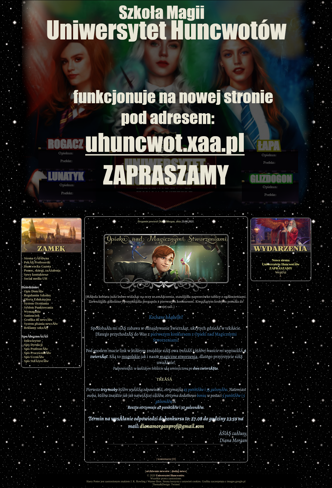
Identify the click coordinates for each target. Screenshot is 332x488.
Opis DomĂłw (34, 291)
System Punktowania (38, 307)
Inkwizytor (32, 341)
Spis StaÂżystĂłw (36, 361)
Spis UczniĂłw (34, 357)
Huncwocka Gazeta (37, 266)
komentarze (165, 458)
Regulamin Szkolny (37, 295)
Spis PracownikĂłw (37, 353)
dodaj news (179, 471)
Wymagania (32, 311)
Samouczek (32, 315)
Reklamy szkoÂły (36, 328)
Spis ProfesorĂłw (36, 349)
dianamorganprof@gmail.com (172, 426)
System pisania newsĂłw (41, 324)
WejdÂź (280, 272)
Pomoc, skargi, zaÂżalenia (42, 270)
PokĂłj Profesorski (37, 262)
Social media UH (35, 278)
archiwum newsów (158, 471)
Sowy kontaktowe (36, 274)
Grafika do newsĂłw (38, 320)
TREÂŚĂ (165, 379)
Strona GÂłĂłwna (36, 258)
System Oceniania (36, 303)
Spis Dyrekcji (33, 345)
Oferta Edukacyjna (37, 299)
